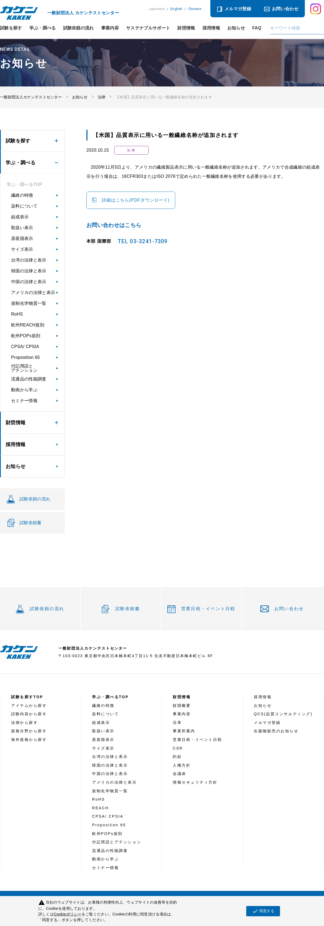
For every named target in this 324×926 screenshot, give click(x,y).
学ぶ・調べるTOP (24, 184)
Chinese (194, 9)
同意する (263, 911)
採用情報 (211, 28)
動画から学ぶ (24, 389)
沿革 (177, 722)
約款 (177, 756)
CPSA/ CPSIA (25, 346)
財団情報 (186, 28)
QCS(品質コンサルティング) (283, 714)
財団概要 (182, 705)
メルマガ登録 (238, 8)
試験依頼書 (127, 608)
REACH (100, 808)
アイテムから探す (29, 705)
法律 (102, 97)
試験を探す (11, 28)
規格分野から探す (29, 731)
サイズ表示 (22, 249)
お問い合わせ (285, 8)
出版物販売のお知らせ (276, 731)
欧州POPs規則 (25, 335)
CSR (178, 748)
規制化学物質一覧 (28, 303)
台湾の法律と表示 (28, 260)
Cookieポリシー (68, 914)
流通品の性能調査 (28, 379)
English (176, 9)
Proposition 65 (25, 357)
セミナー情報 (24, 400)
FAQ (256, 28)
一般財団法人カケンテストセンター (31, 97)
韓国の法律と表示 (28, 271)
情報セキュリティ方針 (195, 782)
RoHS (17, 314)
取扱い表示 (22, 227)
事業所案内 (184, 731)
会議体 (179, 773)
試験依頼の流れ (78, 28)
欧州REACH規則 (27, 325)
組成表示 (20, 217)
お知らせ (236, 28)
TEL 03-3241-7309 (142, 241)
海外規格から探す (29, 739)
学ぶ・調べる (42, 28)
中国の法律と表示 (28, 281)
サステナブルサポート (148, 28)
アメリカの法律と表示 (33, 292)
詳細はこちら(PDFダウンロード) (136, 200)
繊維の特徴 (22, 195)
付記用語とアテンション (24, 368)
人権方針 (182, 765)
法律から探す (24, 722)
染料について (24, 206)
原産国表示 (22, 238)
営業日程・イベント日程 (208, 608)
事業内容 (110, 28)
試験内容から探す (29, 714)
